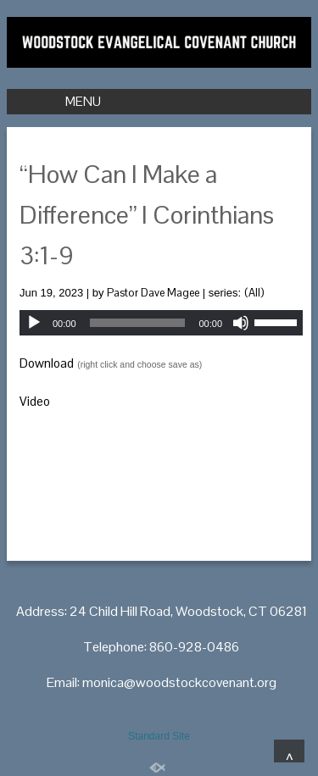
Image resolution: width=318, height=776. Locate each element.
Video (35, 401)
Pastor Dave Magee (153, 292)
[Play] (33, 322)
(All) (254, 292)
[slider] (138, 323)
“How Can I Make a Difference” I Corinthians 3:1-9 (147, 215)
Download (47, 363)
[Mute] (240, 322)
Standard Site (159, 736)
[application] (161, 322)
